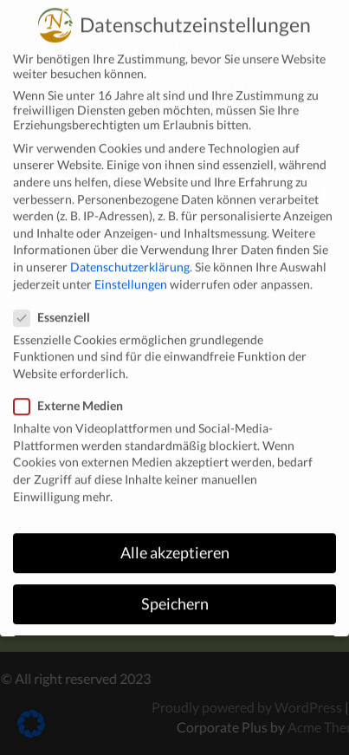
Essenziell (57, 303)
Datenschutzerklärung (130, 252)
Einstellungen (130, 270)
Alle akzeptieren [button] (174, 539)
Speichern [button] (175, 591)
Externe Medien (73, 392)
